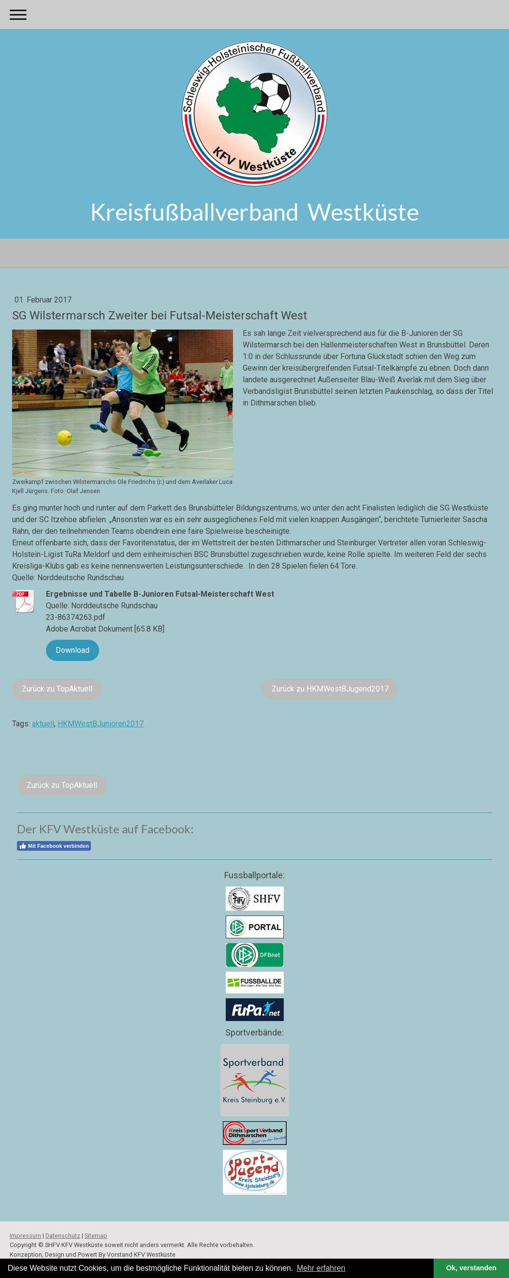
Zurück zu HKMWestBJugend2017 (330, 688)
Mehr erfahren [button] (321, 1268)
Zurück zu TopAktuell (57, 688)
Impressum (25, 1235)
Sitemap (96, 1235)
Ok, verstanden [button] (471, 1268)
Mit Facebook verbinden (54, 846)
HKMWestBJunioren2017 (101, 723)
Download (72, 650)
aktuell (43, 723)
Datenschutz (62, 1235)
